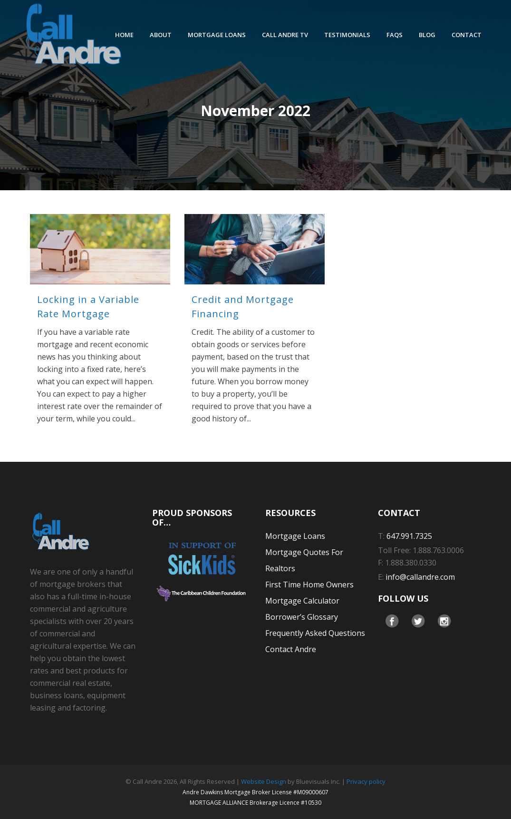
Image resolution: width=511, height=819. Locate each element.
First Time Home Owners (309, 584)
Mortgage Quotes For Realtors (304, 560)
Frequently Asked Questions (315, 633)
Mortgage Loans (295, 536)
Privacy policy (366, 781)
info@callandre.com (420, 577)
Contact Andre (290, 649)
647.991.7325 (409, 536)
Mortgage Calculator (302, 600)
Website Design (263, 781)
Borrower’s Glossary (301, 617)
